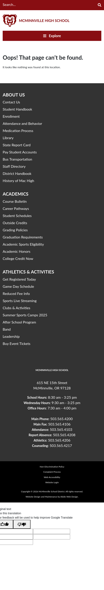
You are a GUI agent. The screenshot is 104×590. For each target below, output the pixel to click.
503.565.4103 (61, 429)
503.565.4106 (59, 424)
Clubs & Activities (16, 308)
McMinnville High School (44, 20)
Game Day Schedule (18, 286)
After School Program (19, 322)
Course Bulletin (15, 201)
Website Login (52, 482)
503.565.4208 (64, 435)
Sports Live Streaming (20, 300)
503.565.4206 (59, 440)
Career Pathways (16, 208)
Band (7, 329)
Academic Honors (16, 251)
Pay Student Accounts (20, 152)
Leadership (11, 336)
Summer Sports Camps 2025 (25, 315)
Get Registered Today (19, 279)
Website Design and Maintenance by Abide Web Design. (52, 496)
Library (8, 138)
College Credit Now (18, 258)
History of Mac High (18, 180)
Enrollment (11, 116)
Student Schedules (17, 215)
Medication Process (18, 130)
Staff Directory (14, 166)
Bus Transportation (17, 159)
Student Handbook (17, 109)
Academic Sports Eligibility (23, 244)
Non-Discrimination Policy (52, 466)
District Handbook (17, 173)
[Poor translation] (22, 524)
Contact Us (11, 102)
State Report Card (17, 145)
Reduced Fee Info (16, 293)
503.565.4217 (61, 445)
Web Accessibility (52, 477)
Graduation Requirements (23, 237)
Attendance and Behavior (22, 123)
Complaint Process (52, 471)
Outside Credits (15, 223)
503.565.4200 (61, 419)
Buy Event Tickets (16, 343)
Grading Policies (15, 230)
